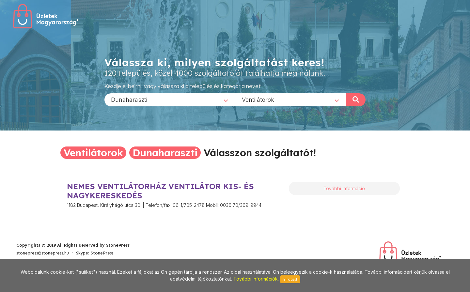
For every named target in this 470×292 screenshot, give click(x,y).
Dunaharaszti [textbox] (129, 99)
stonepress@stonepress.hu (42, 253)
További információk (255, 279)
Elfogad (290, 279)
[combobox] (169, 99)
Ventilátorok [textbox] (258, 99)
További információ (344, 188)
